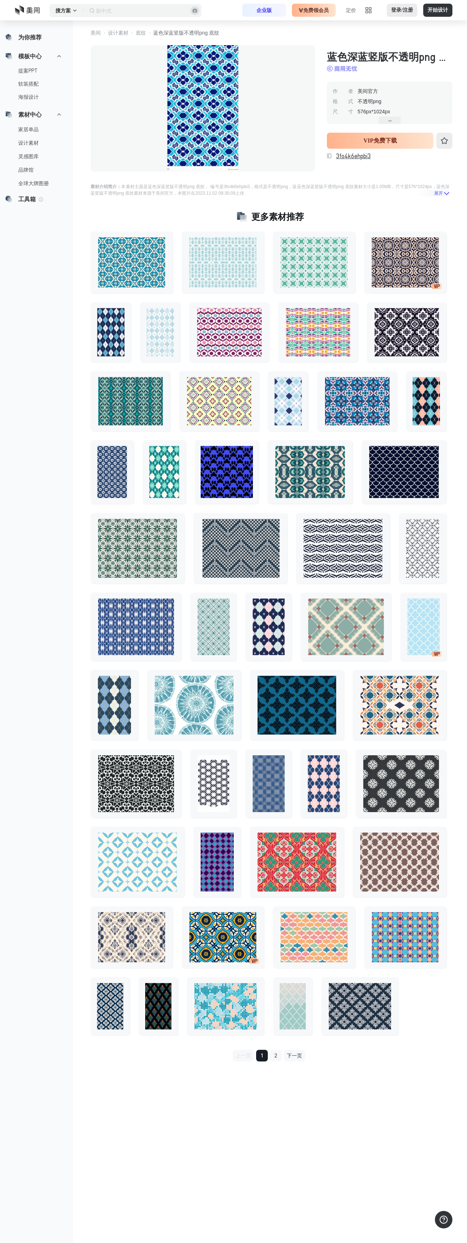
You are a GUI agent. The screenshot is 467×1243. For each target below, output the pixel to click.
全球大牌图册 (33, 183)
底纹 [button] (141, 33)
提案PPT (28, 70)
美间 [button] (95, 33)
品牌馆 (26, 170)
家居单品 (28, 129)
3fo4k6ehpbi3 (353, 156)
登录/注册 (402, 10)
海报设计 (28, 97)
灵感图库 (28, 156)
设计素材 (28, 143)
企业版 (264, 10)
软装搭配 (28, 83)
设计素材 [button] (118, 33)
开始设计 (438, 10)
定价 (351, 10)
